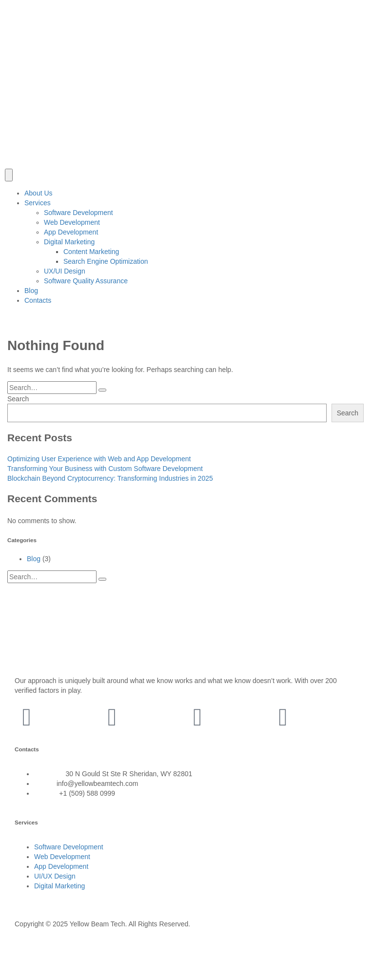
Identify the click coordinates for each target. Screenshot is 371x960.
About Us (38, 193)
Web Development (72, 222)
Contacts (37, 300)
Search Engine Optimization (105, 261)
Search (18, 399)
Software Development (78, 212)
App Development (71, 232)
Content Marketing (91, 251)
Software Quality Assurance (86, 281)
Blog (31, 290)
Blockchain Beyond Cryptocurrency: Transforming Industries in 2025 (110, 478)
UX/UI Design (64, 271)
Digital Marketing (69, 242)
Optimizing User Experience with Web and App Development (99, 459)
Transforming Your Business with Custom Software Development (105, 468)
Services (37, 203)
